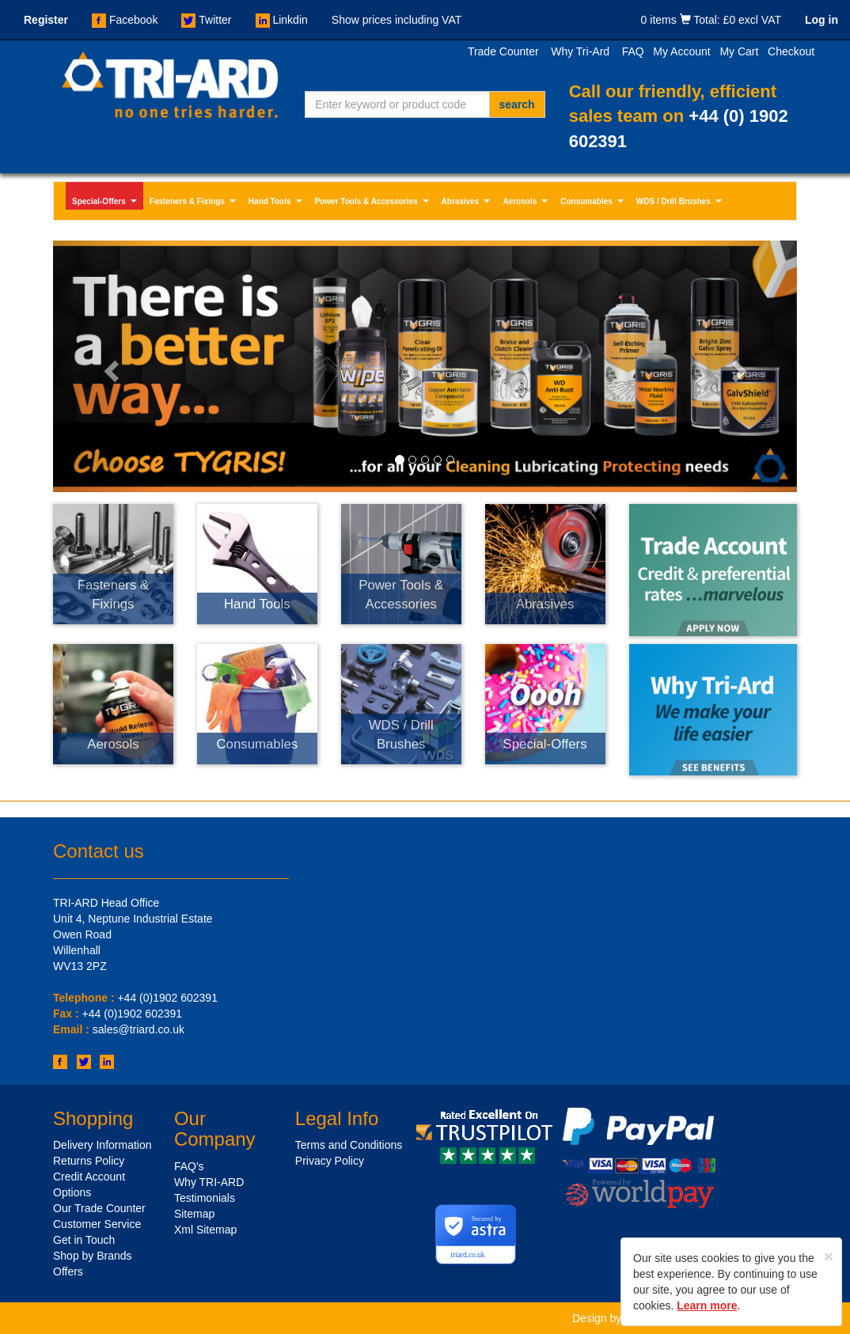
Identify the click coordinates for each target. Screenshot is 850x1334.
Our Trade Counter (99, 1208)
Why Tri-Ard (580, 51)
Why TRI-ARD (209, 1182)
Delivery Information (102, 1145)
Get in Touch (84, 1240)
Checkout (791, 51)
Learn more (707, 1305)
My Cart (738, 51)
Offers (68, 1271)
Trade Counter (503, 51)
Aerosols (527, 203)
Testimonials (204, 1198)
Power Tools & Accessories (373, 203)
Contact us (98, 851)
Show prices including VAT (396, 19)
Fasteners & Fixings (194, 203)
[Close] (828, 1256)
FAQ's (189, 1166)
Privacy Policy (329, 1160)
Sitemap (194, 1213)
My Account (681, 51)
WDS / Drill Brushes (680, 203)
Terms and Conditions (348, 1145)
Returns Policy (88, 1160)
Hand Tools (277, 203)
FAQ (633, 51)
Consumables (593, 203)
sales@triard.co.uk (138, 1029)
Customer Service (97, 1224)
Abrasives (468, 203)
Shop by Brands (92, 1255)
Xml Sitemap (205, 1229)
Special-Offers (106, 203)
